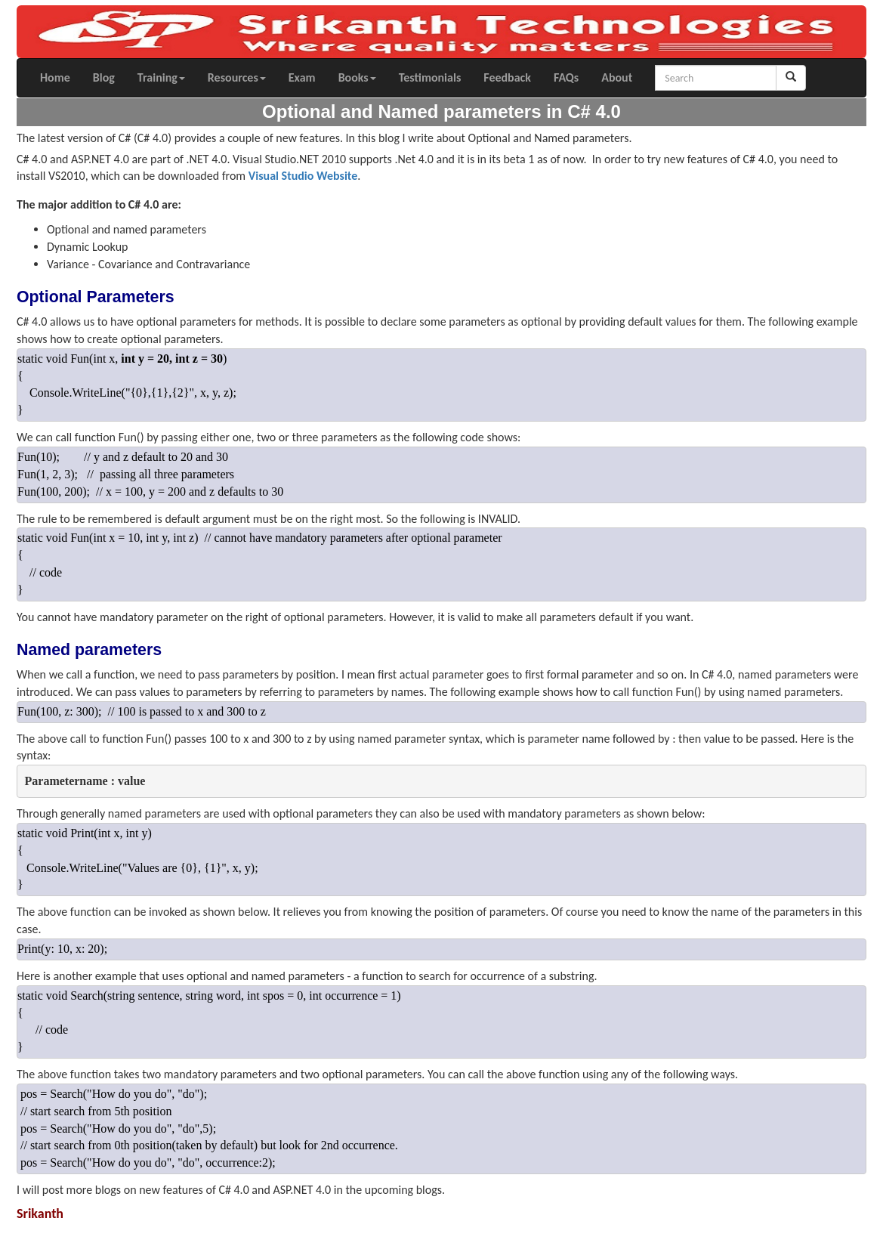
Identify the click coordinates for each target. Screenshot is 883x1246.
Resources (237, 77)
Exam (302, 77)
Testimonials (430, 77)
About (616, 77)
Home (55, 77)
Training (161, 77)
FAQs (566, 77)
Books (357, 77)
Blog (104, 77)
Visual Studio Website (303, 176)
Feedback (507, 77)
